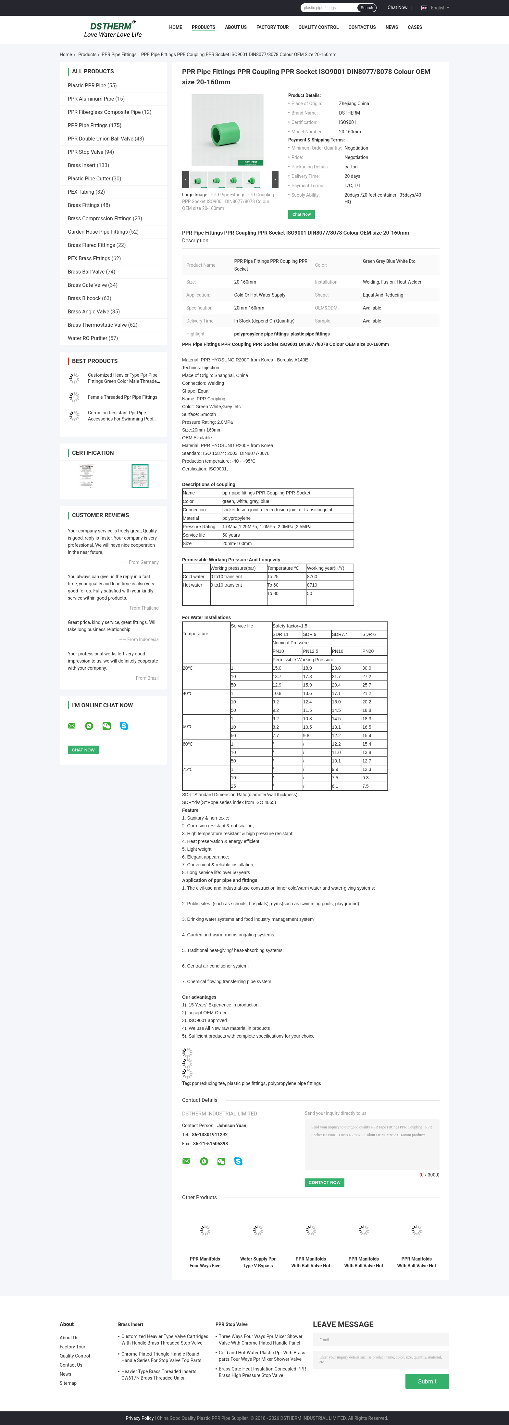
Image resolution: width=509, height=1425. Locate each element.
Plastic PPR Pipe (87, 85)
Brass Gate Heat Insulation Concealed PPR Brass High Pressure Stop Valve (262, 1372)
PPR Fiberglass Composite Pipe (104, 112)
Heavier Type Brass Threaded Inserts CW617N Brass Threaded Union (158, 1375)
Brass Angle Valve (88, 312)
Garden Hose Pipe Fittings (98, 232)
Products (203, 27)
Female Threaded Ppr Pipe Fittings (122, 397)
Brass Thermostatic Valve (97, 325)
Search (367, 8)
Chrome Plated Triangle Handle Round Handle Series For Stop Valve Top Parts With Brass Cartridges (161, 1358)
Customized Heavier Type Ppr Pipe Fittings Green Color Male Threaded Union (123, 381)
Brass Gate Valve (87, 285)
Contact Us (362, 27)
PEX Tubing (81, 192)
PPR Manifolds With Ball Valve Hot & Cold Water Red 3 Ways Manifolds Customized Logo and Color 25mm (363, 1262)
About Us (236, 27)
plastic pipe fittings (246, 1083)
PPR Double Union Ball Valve (100, 139)
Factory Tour (272, 27)
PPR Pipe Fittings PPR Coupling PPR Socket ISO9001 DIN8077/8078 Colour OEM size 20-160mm (228, 201)
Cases (415, 27)
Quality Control (319, 27)
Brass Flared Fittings (91, 245)
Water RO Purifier (87, 338)
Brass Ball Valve (86, 272)
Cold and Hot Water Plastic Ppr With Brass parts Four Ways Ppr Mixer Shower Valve (262, 1356)
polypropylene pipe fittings (294, 1083)
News (392, 27)
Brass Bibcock (84, 298)
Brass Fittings (83, 205)
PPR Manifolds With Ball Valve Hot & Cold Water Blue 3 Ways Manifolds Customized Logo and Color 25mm (311, 1262)
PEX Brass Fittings (89, 258)
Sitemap (68, 1383)
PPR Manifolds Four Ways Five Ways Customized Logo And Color (205, 1262)
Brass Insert (81, 165)
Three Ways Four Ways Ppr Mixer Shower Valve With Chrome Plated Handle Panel (261, 1340)
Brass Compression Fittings (99, 218)
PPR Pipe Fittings (119, 54)
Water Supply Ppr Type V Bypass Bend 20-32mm (258, 1262)
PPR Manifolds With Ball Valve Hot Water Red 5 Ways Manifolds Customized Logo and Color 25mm (416, 1262)
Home (175, 27)
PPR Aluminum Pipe (91, 99)
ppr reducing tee (208, 1083)
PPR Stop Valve (85, 152)
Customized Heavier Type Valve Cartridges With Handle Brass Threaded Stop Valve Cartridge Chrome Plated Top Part (164, 1340)
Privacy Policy (140, 1418)
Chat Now (397, 7)
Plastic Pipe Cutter (89, 179)
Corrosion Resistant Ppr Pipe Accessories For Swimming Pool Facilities (120, 419)
